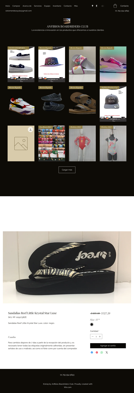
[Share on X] (106, 352)
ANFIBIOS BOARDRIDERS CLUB (67, 26)
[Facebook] (96, 6)
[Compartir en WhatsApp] (101, 352)
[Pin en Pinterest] (96, 352)
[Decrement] (92, 336)
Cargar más (67, 170)
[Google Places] (92, 6)
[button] (115, 6)
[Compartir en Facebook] (91, 352)
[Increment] (100, 336)
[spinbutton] (96, 336)
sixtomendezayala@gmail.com (18, 11)
